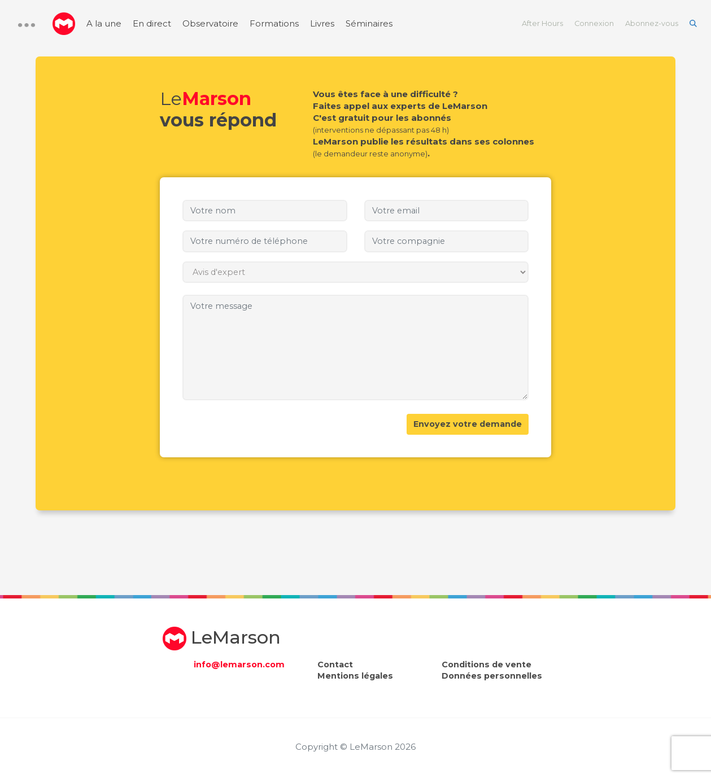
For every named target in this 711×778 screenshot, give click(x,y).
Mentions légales (355, 676)
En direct (152, 23)
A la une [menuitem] (103, 23)
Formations (274, 23)
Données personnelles (492, 676)
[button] (27, 25)
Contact (335, 664)
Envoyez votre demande (467, 424)
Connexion (594, 23)
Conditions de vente (486, 664)
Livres (322, 23)
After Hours (542, 23)
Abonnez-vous (651, 23)
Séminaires (369, 23)
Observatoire (210, 23)
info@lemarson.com (239, 664)
